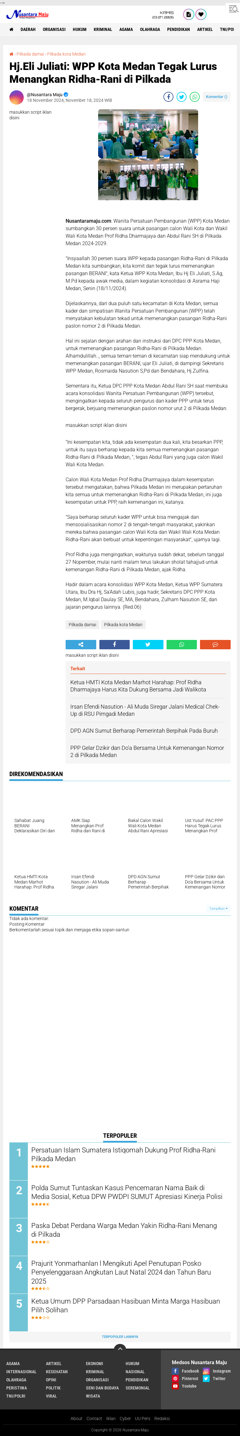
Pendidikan (178, 29)
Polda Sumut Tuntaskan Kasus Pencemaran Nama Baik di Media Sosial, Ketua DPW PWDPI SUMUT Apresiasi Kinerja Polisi (126, 1192)
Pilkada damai (30, 54)
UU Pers (142, 1418)
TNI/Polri (15, 1396)
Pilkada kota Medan (66, 54)
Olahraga (150, 29)
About (76, 1418)
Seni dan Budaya (102, 1387)
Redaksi (162, 1418)
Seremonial (138, 1387)
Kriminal (103, 29)
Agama (126, 29)
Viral (51, 1396)
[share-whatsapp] (195, 97)
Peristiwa (16, 1387)
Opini (51, 1379)
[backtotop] (120, 1350)
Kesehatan (57, 1371)
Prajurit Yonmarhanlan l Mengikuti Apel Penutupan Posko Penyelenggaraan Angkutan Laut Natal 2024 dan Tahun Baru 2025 (121, 1272)
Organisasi (54, 29)
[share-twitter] (182, 97)
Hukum (80, 29)
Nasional (135, 1371)
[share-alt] (81, 644)
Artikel (205, 29)
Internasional (21, 1371)
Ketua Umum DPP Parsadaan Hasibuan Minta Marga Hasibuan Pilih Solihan (125, 1305)
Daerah (28, 29)
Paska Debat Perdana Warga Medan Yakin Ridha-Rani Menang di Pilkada (124, 1230)
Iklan (111, 1418)
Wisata (93, 1396)
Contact (94, 1418)
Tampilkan (218, 909)
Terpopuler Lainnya (120, 1337)
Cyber (125, 1418)
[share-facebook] (168, 97)
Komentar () (217, 96)
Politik (53, 1387)
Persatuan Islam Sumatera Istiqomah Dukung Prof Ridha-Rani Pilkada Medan (123, 1154)
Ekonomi (94, 1363)
